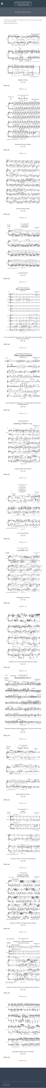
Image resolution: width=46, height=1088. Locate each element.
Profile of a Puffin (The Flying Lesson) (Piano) (23, 923)
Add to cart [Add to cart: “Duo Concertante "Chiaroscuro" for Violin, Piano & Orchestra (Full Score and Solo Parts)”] (24, 347)
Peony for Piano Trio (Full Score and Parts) (23, 858)
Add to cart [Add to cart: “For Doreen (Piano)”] (24, 542)
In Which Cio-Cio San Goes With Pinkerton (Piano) (23, 662)
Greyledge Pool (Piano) (23, 597)
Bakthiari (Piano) (23, 80)
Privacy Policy (6, 1085)
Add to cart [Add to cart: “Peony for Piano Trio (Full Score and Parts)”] (24, 867)
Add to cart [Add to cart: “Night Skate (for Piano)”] (24, 803)
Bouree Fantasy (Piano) (23, 208)
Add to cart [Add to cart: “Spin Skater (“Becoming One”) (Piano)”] (24, 1060)
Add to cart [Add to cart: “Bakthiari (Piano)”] (24, 89)
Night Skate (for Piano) (23, 794)
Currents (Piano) (23, 273)
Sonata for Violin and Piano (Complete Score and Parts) (23, 987)
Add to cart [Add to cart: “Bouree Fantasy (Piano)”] (24, 217)
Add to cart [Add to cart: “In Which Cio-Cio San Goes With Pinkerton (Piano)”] (24, 671)
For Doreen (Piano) (23, 533)
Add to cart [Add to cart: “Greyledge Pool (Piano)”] (24, 606)
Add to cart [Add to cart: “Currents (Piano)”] (24, 282)
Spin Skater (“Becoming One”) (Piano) (23, 1051)
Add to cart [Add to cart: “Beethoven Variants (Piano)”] (24, 153)
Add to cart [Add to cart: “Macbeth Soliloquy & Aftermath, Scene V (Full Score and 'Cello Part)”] (24, 739)
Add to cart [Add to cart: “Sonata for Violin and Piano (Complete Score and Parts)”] (24, 996)
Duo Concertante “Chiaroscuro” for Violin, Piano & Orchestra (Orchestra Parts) (23, 403)
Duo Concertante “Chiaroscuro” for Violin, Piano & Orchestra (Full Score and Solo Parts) (23, 337)
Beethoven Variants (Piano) (23, 144)
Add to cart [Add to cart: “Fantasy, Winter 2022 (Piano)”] (24, 478)
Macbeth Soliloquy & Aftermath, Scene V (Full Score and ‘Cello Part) (23, 729)
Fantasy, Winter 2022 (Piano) (23, 469)
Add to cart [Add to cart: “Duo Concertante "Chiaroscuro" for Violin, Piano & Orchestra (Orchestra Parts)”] (24, 413)
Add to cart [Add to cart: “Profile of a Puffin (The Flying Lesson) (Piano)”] (24, 932)
